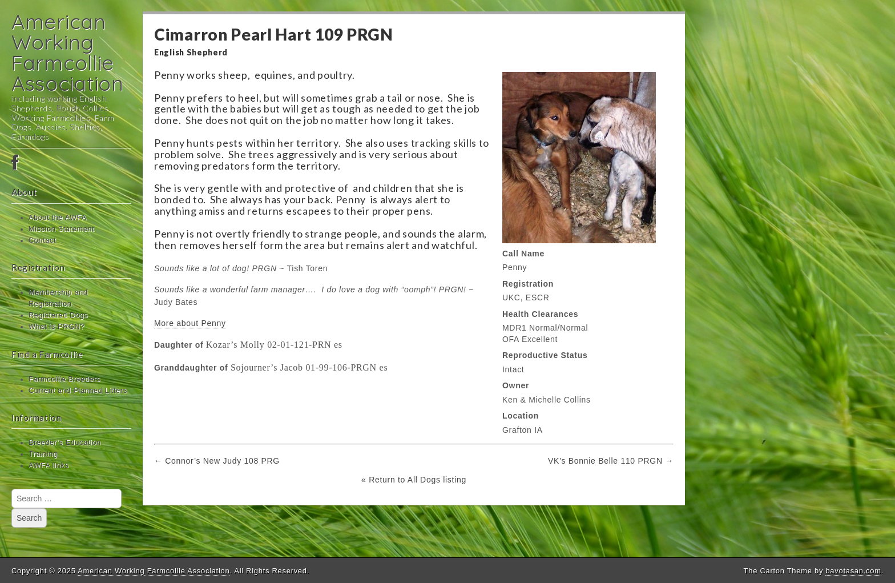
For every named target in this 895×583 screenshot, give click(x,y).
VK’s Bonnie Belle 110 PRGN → (611, 460)
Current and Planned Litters (78, 391)
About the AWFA (58, 218)
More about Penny (190, 323)
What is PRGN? (56, 327)
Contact (42, 240)
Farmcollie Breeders (64, 379)
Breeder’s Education (65, 443)
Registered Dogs (58, 315)
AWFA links (48, 465)
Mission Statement (62, 229)
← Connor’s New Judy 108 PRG (217, 460)
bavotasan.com (853, 570)
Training (43, 454)
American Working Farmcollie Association (67, 52)
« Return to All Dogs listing (413, 479)
